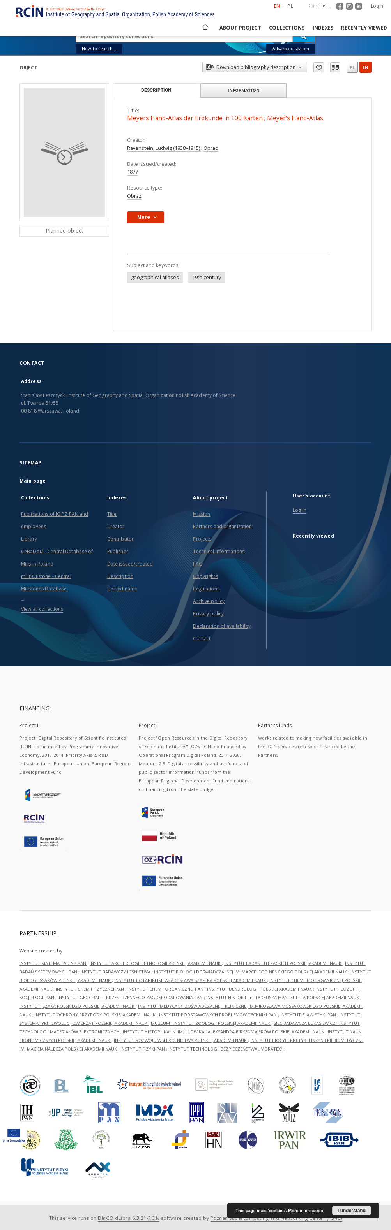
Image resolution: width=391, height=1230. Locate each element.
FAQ (197, 564)
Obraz (134, 196)
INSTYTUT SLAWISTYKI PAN (308, 1014)
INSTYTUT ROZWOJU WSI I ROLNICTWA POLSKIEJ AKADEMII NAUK (181, 1040)
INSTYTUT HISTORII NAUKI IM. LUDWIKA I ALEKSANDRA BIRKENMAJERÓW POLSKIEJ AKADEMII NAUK (224, 1032)
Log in (299, 510)
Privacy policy (208, 613)
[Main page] (205, 28)
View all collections (42, 609)
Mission (201, 514)
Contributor (120, 539)
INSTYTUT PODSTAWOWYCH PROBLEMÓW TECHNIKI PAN (218, 1014)
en (365, 67)
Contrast (318, 5)
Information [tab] (244, 90)
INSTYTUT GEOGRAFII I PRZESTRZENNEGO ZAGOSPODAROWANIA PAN (131, 997)
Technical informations (218, 551)
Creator (116, 526)
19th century (206, 277)
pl (352, 67)
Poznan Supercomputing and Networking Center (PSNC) (276, 1218)
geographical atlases (155, 277)
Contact (202, 638)
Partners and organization (222, 526)
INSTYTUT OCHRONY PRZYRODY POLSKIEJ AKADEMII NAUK (96, 1014)
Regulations (206, 588)
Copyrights (205, 576)
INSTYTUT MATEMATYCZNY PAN (53, 963)
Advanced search (290, 48)
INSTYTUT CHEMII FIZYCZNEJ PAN (90, 989)
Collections (287, 28)
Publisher (117, 551)
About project (240, 28)
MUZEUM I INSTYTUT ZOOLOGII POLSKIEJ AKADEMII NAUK (211, 1023)
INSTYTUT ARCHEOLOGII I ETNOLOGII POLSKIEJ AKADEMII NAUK (156, 963)
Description (120, 576)
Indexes (323, 28)
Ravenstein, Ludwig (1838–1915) (164, 148)
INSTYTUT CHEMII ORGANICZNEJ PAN (166, 989)
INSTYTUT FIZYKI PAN (143, 1049)
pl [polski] (290, 6)
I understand (352, 1210)
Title (112, 514)
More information (305, 1210)
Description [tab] (156, 90)
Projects (202, 539)
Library (29, 539)
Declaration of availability (221, 626)
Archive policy (209, 601)
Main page (32, 481)
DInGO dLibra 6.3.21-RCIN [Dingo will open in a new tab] (128, 1218)
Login (377, 6)
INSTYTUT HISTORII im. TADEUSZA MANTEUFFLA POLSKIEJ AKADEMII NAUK (283, 997)
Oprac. (211, 148)
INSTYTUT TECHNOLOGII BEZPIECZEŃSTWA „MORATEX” (225, 1049)
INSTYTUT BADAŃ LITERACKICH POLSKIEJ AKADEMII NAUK (283, 963)
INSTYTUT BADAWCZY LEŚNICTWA (116, 972)
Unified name (122, 588)
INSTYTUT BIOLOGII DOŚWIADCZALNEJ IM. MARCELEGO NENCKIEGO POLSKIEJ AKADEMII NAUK (251, 972)
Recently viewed (364, 28)
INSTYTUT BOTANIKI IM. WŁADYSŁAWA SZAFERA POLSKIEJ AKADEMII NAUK (190, 980)
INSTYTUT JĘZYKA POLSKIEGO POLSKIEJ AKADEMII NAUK (77, 1006)
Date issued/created (130, 564)
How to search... (99, 48)
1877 (132, 172)
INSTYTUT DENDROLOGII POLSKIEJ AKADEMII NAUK (260, 989)
